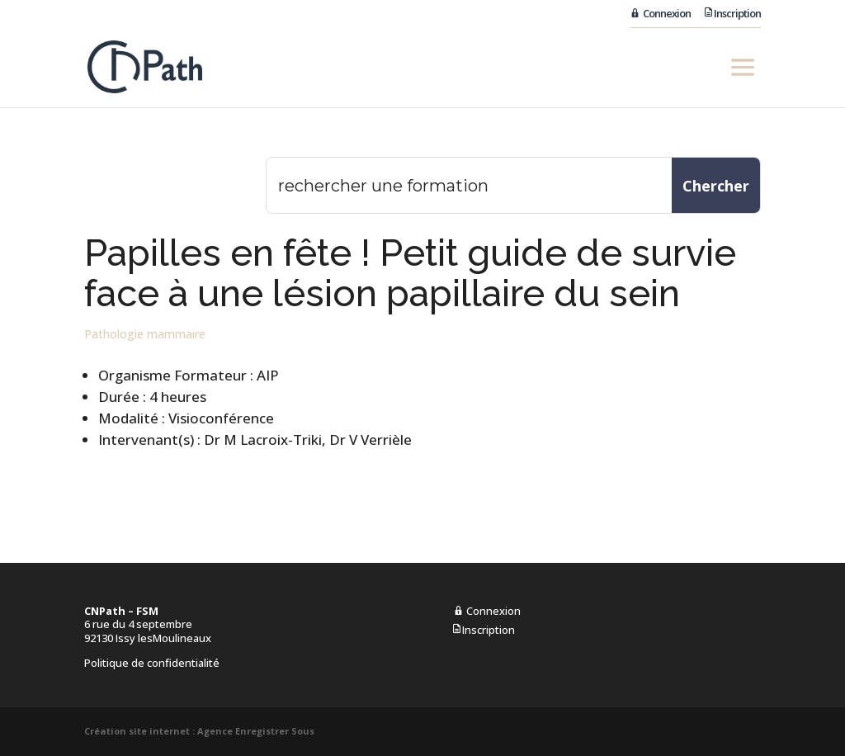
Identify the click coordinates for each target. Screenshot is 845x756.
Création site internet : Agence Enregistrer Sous (199, 731)
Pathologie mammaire (144, 334)
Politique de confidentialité (152, 662)
